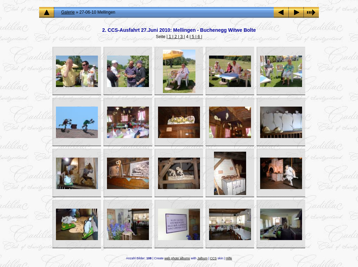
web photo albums (177, 258)
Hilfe (229, 258)
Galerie (68, 12)
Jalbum (202, 258)
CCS (213, 258)
